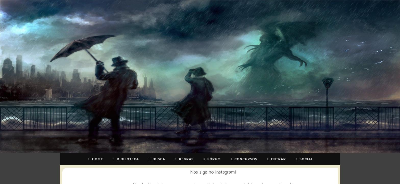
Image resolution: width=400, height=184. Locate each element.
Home (95, 159)
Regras (184, 159)
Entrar (276, 159)
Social (303, 159)
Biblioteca (125, 159)
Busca (156, 159)
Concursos (243, 159)
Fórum (211, 159)
